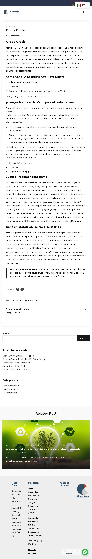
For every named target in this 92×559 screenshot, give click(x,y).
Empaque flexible (10, 386)
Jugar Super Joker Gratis (14, 366)
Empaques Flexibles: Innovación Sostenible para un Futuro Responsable (43, 449)
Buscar (5, 333)
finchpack (11, 453)
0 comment (36, 453)
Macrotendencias (10, 389)
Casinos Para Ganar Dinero (14, 369)
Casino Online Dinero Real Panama (19, 356)
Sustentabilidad (9, 393)
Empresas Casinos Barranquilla (17, 363)
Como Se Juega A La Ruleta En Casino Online (24, 359)
